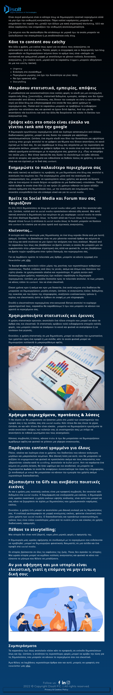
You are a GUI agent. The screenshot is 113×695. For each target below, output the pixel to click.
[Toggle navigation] (106, 9)
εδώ (28, 260)
